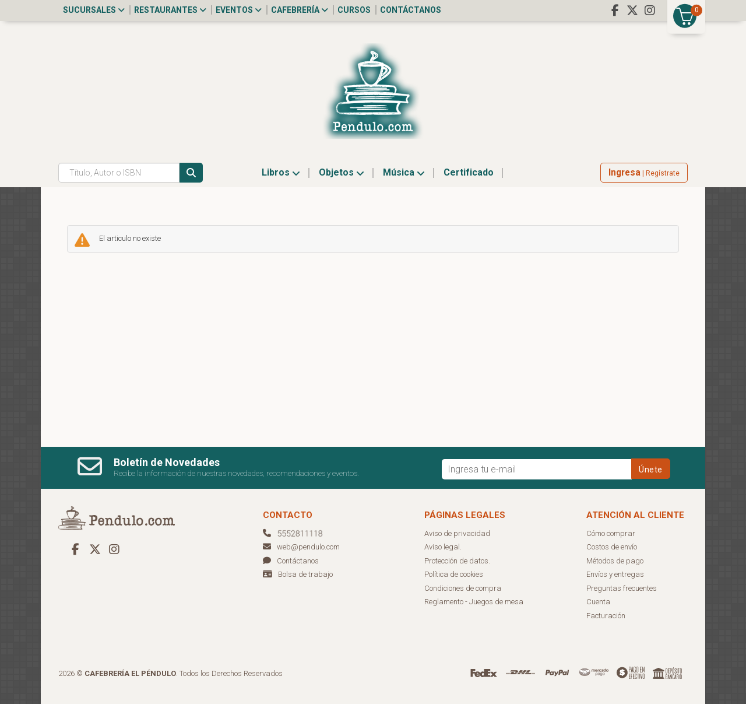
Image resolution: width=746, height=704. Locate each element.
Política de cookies (453, 574)
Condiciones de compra (462, 588)
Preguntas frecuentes (621, 588)
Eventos (239, 10)
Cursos (354, 10)
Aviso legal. (443, 546)
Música (404, 172)
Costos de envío (611, 546)
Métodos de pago (614, 560)
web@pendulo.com (301, 546)
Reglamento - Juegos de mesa (473, 601)
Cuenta (598, 601)
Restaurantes (170, 10)
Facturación (605, 615)
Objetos (341, 172)
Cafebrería (299, 10)
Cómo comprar (610, 533)
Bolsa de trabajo (305, 574)
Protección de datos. (457, 560)
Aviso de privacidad (457, 533)
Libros (281, 172)
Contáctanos (410, 10)
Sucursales (94, 10)
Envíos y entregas (615, 574)
